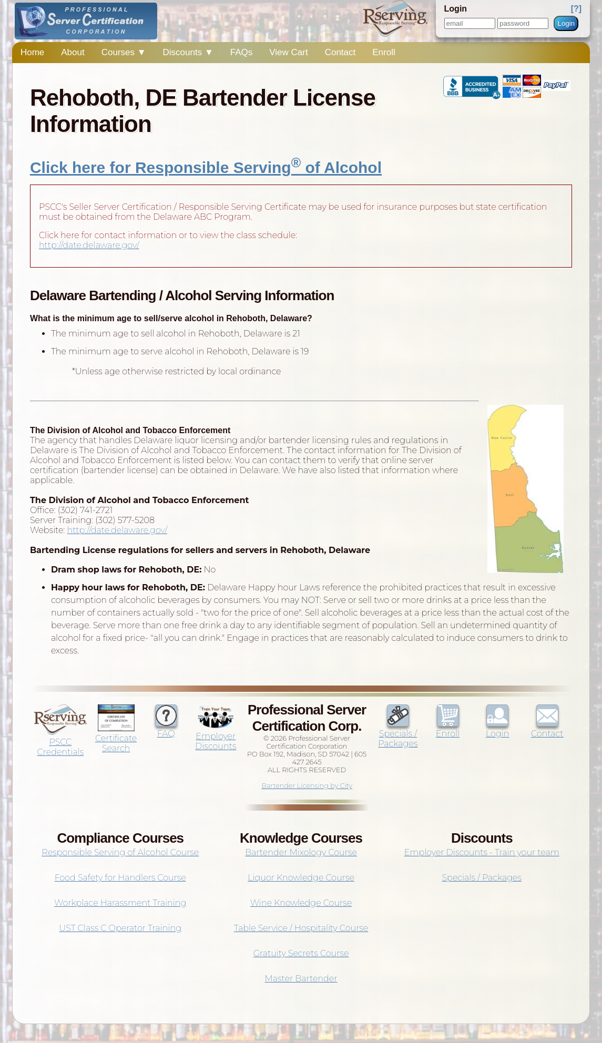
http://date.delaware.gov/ (89, 245)
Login (566, 23)
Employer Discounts (215, 736)
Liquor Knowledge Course (301, 878)
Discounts (188, 52)
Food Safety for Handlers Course (120, 878)
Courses (123, 52)
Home (32, 52)
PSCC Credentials (60, 742)
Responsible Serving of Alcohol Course (120, 852)
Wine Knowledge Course (301, 903)
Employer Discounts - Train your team (481, 852)
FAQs (241, 52)
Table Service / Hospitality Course (301, 928)
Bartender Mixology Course (301, 852)
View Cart (288, 52)
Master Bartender (301, 979)
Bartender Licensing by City (306, 786)
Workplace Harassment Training (120, 903)
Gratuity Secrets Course (301, 953)
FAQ (166, 729)
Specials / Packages (397, 734)
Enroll (383, 52)
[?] (576, 8)
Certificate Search (116, 738)
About (72, 52)
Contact (340, 52)
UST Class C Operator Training (120, 928)
